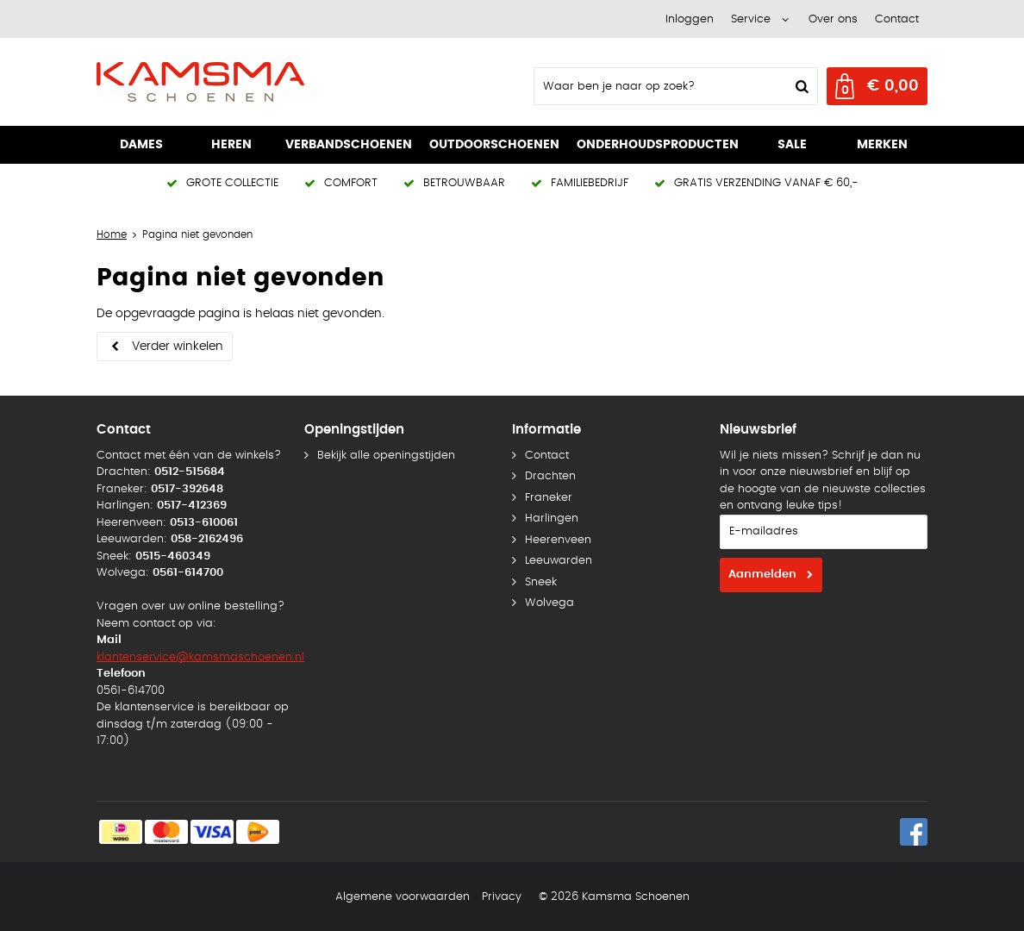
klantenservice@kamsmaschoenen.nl (200, 657)
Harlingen (551, 518)
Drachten (550, 476)
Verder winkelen (177, 347)
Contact (897, 19)
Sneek (541, 582)
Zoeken (800, 86)
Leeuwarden (558, 560)
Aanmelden (762, 574)
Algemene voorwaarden (402, 897)
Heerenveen (558, 540)
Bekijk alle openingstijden (386, 455)
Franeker (548, 497)
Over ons (833, 19)
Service (751, 19)
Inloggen (689, 19)
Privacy (501, 897)
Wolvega (549, 603)
